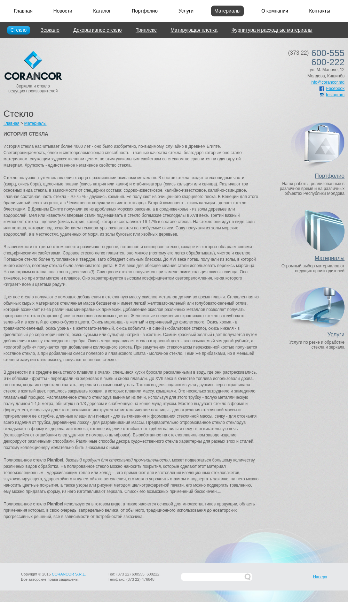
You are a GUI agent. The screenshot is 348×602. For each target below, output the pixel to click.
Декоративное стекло (97, 30)
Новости (62, 11)
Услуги (186, 11)
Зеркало (50, 30)
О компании (274, 11)
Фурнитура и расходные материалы (272, 30)
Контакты (319, 11)
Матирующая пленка (194, 30)
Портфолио (145, 11)
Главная (23, 11)
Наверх (320, 576)
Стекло (18, 30)
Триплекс (146, 30)
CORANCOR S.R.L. (69, 574)
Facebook (332, 88)
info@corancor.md (327, 82)
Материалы (227, 11)
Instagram (332, 94)
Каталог (102, 11)
